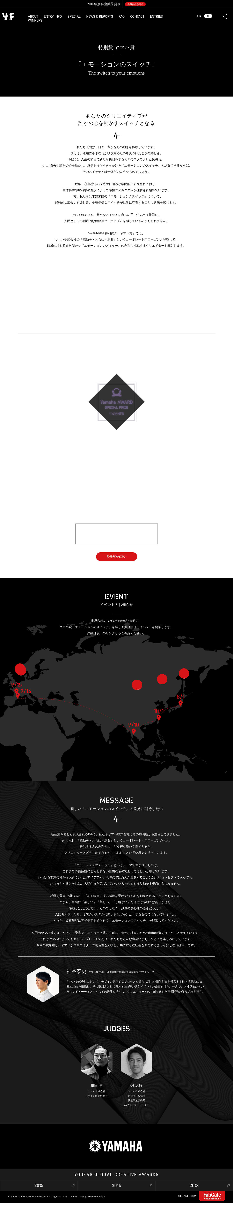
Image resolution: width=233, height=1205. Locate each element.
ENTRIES (156, 16)
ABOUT (33, 16)
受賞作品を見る (135, 4)
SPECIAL (74, 16)
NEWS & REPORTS (99, 16)
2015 (38, 1187)
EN (199, 15)
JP (208, 15)
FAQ (122, 16)
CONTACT (137, 16)
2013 (194, 1187)
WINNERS (35, 20)
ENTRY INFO (53, 16)
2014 (116, 1187)
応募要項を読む (117, 557)
